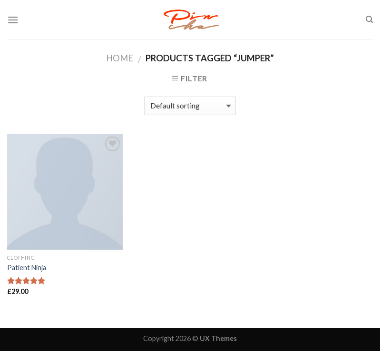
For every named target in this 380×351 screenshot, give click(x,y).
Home (119, 58)
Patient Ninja (26, 267)
